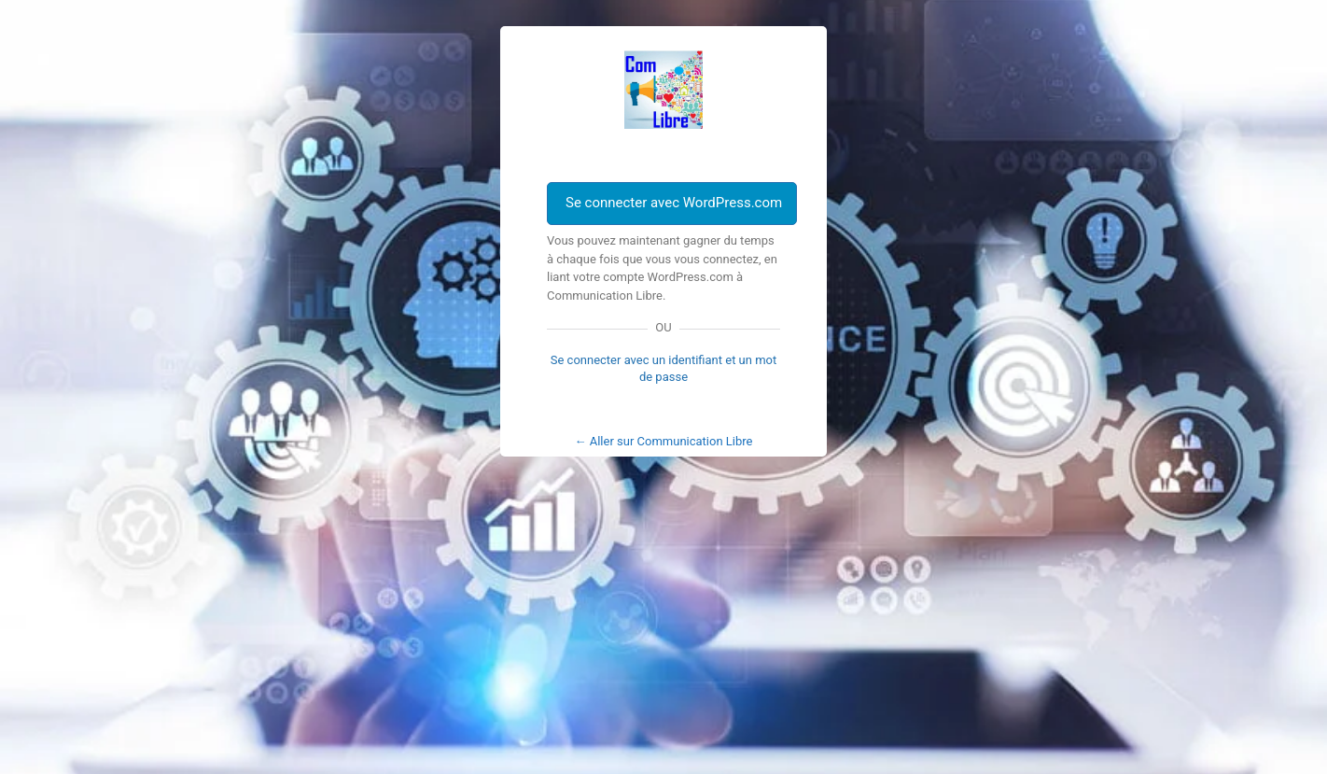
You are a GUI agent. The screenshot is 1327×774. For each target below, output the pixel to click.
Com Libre (663, 89)
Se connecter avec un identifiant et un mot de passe (664, 368)
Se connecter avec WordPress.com (674, 202)
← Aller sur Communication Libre (664, 441)
